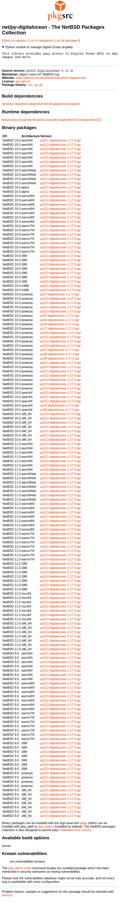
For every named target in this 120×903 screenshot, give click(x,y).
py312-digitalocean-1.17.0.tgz (60, 147)
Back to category (15, 40)
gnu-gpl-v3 (22, 84)
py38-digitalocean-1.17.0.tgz (59, 323)
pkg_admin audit (19, 871)
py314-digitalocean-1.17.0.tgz (60, 156)
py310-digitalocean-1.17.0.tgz (60, 173)
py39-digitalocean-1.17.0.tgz (59, 327)
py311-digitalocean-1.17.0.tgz (60, 143)
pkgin (83, 826)
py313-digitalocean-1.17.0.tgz (60, 152)
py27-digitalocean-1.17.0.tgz (59, 297)
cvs (30, 87)
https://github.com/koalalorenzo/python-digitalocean (51, 80)
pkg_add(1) (46, 829)
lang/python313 (68, 122)
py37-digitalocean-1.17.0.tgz (59, 318)
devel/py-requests (45, 122)
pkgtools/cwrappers (67, 106)
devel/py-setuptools (15, 106)
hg (35, 87)
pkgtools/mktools (41, 106)
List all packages (66, 40)
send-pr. (7, 898)
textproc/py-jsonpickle (17, 122)
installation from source (75, 833)
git (40, 87)
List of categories (41, 40)
